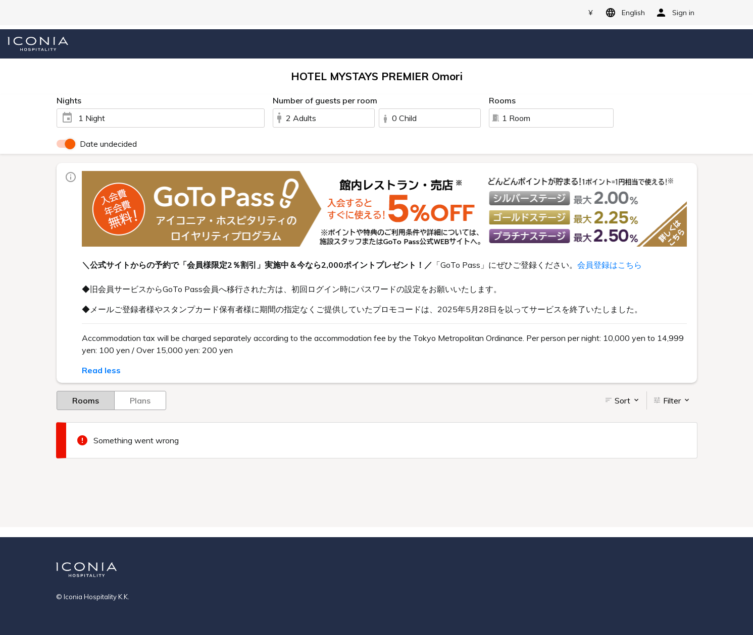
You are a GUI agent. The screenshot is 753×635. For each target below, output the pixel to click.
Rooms (85, 400)
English (623, 12)
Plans (140, 400)
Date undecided (108, 144)
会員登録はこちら (609, 265)
